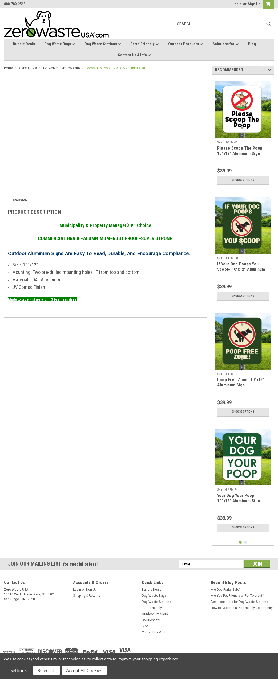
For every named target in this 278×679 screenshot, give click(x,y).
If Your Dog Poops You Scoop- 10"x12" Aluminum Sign (241, 269)
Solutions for (225, 44)
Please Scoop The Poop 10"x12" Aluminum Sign (239, 151)
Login (237, 4)
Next (269, 71)
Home (8, 67)
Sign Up (254, 4)
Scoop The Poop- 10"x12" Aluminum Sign (115, 67)
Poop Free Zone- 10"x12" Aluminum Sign (240, 382)
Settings (18, 670)
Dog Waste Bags (59, 44)
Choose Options (243, 180)
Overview (20, 200)
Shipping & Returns (86, 596)
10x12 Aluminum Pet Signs (61, 67)
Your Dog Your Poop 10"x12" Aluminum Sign (238, 498)
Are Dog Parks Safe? (225, 589)
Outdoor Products (185, 44)
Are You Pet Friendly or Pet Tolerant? (237, 596)
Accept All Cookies (84, 670)
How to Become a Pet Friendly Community (242, 608)
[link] (224, 651)
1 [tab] (240, 542)
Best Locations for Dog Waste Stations (239, 602)
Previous (265, 71)
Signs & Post (28, 67)
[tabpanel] (243, 133)
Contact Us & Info (134, 55)
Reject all (46, 670)
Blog (252, 44)
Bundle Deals (24, 44)
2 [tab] (245, 542)
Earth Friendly (145, 44)
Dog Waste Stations (102, 44)
